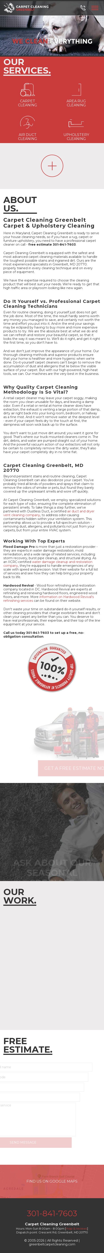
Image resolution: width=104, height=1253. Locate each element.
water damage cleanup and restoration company (47, 564)
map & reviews (76, 1228)
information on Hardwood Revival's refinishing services (48, 599)
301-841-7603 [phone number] (52, 1213)
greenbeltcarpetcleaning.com (52, 1244)
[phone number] (85, 8)
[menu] (95, 7)
